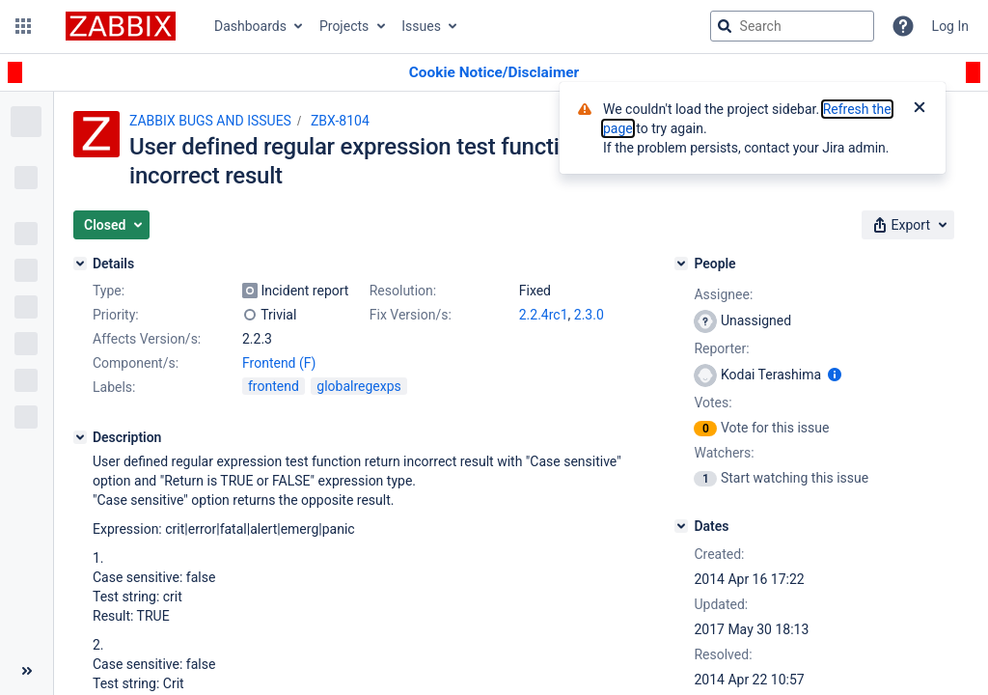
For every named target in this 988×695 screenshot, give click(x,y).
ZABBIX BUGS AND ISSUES (210, 120)
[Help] (903, 26)
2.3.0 (589, 314)
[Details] (80, 263)
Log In (950, 26)
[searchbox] (792, 26)
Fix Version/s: (411, 314)
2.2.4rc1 (543, 314)
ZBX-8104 (340, 120)
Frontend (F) (279, 363)
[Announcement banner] (494, 73)
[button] (23, 26)
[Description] (80, 437)
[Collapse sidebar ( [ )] (26, 670)
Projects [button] (344, 26)
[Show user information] (834, 374)
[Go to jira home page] (120, 26)
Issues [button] (421, 26)
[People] (681, 263)
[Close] (919, 109)
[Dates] (681, 526)
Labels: (114, 387)
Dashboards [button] (250, 26)
